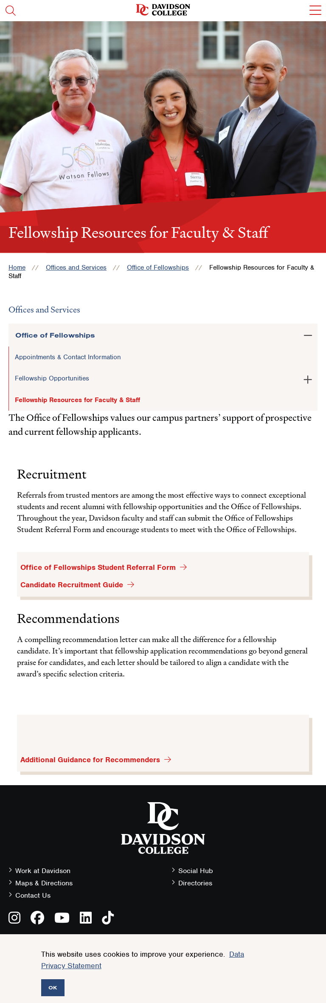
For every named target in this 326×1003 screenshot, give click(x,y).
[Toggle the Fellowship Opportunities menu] (308, 378)
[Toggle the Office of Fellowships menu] (308, 334)
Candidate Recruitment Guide (71, 584)
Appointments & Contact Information (68, 357)
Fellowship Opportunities (52, 378)
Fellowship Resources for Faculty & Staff (77, 400)
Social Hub (195, 870)
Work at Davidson (42, 870)
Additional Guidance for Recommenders (90, 759)
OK (52, 987)
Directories (195, 883)
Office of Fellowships (158, 267)
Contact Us (33, 895)
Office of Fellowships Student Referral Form (98, 567)
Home (16, 267)
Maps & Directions (44, 883)
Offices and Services (76, 267)
